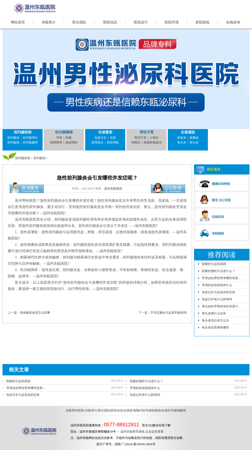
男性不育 (147, 132)
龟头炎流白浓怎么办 (215, 320)
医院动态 (110, 22)
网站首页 (18, 22)
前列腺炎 (13, 137)
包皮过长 (100, 137)
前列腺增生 (30, 137)
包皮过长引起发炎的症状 (218, 292)
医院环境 (172, 22)
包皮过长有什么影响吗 (217, 299)
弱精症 (135, 142)
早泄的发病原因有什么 (217, 285)
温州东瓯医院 (113, 188)
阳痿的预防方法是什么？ (218, 271)
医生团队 (79, 22)
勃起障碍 (72, 142)
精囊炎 (194, 137)
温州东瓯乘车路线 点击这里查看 (142, 431)
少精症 (154, 137)
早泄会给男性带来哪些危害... (221, 278)
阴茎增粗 (113, 142)
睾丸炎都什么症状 (214, 313)
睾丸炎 (194, 142)
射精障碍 (56, 142)
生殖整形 (105, 132)
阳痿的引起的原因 (214, 264)
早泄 (59, 137)
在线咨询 (233, 22)
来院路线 (202, 22)
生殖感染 (188, 132)
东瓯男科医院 (75, 410)
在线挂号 (168, 410)
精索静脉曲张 (153, 142)
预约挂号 (142, 410)
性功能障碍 (64, 132)
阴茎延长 (97, 142)
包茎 (113, 137)
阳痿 (69, 137)
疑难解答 (180, 410)
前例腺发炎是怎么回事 (35, 312)
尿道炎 (181, 137)
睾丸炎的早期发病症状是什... (221, 306)
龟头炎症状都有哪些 (215, 327)
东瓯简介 (49, 22)
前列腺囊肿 (30, 142)
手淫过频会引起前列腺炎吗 (168, 312)
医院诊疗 (141, 22)
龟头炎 (181, 142)
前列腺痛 (13, 142)
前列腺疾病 (23, 132)
